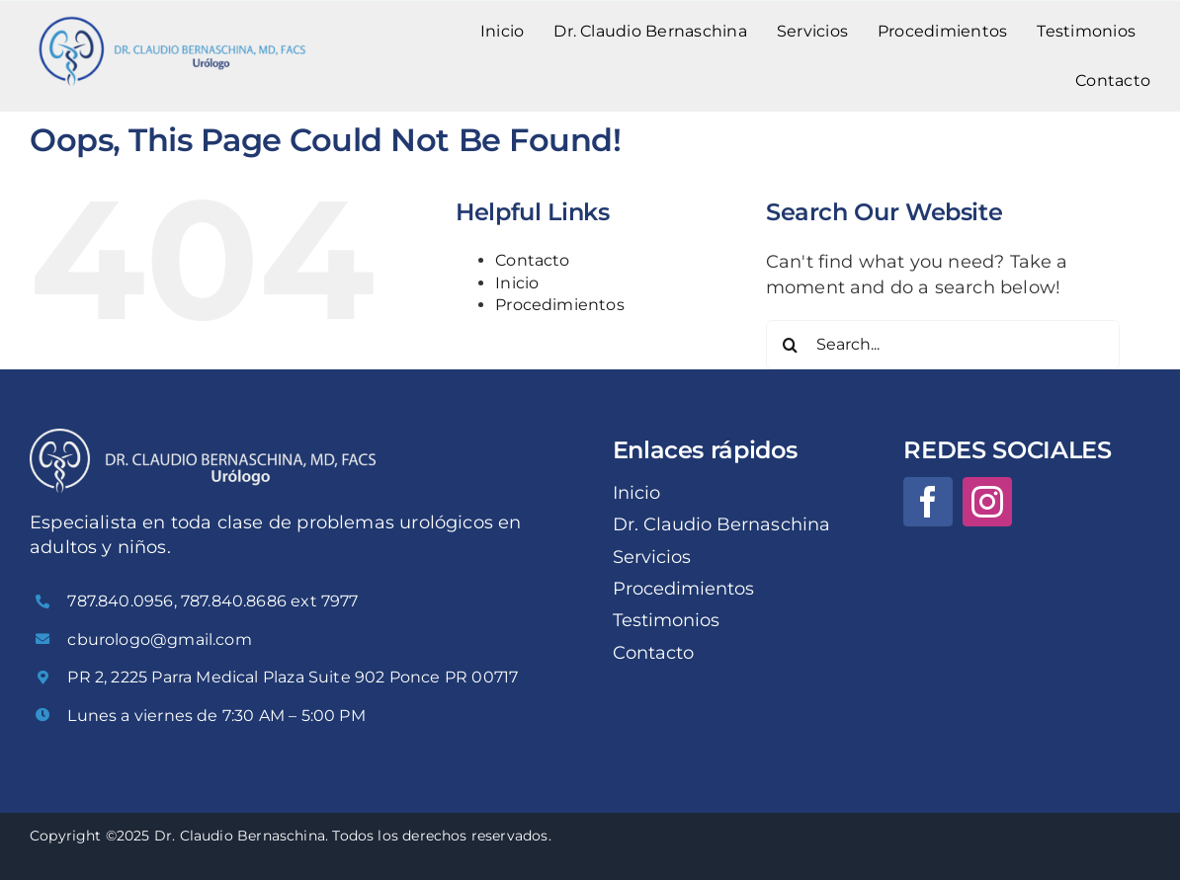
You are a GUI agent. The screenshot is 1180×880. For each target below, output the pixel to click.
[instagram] (987, 501)
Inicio (517, 283)
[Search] (790, 344)
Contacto (532, 260)
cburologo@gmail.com (159, 639)
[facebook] (928, 501)
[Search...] (943, 344)
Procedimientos (560, 304)
